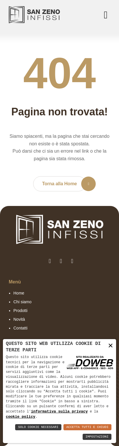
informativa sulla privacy (59, 411)
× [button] (110, 345)
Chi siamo (22, 301)
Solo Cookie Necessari (38, 427)
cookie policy (20, 416)
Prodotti (20, 310)
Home (18, 293)
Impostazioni (97, 437)
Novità (19, 319)
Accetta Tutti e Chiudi (87, 427)
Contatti (20, 328)
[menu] (104, 15)
